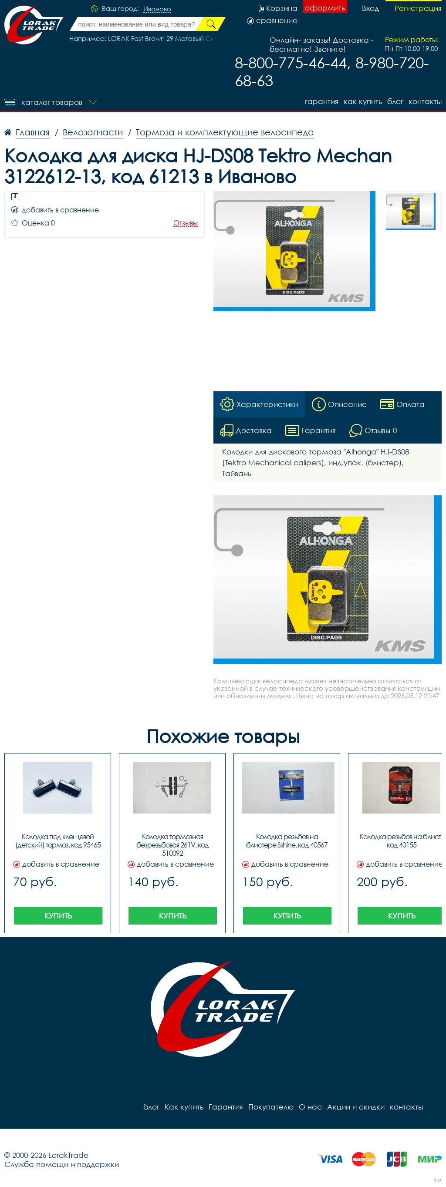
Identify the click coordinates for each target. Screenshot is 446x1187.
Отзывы (185, 223)
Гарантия (321, 101)
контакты (425, 101)
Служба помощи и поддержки (61, 1164)
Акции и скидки (356, 1106)
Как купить (363, 101)
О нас (310, 1106)
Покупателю (271, 1106)
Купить (58, 915)
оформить (325, 7)
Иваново (157, 9)
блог (395, 101)
